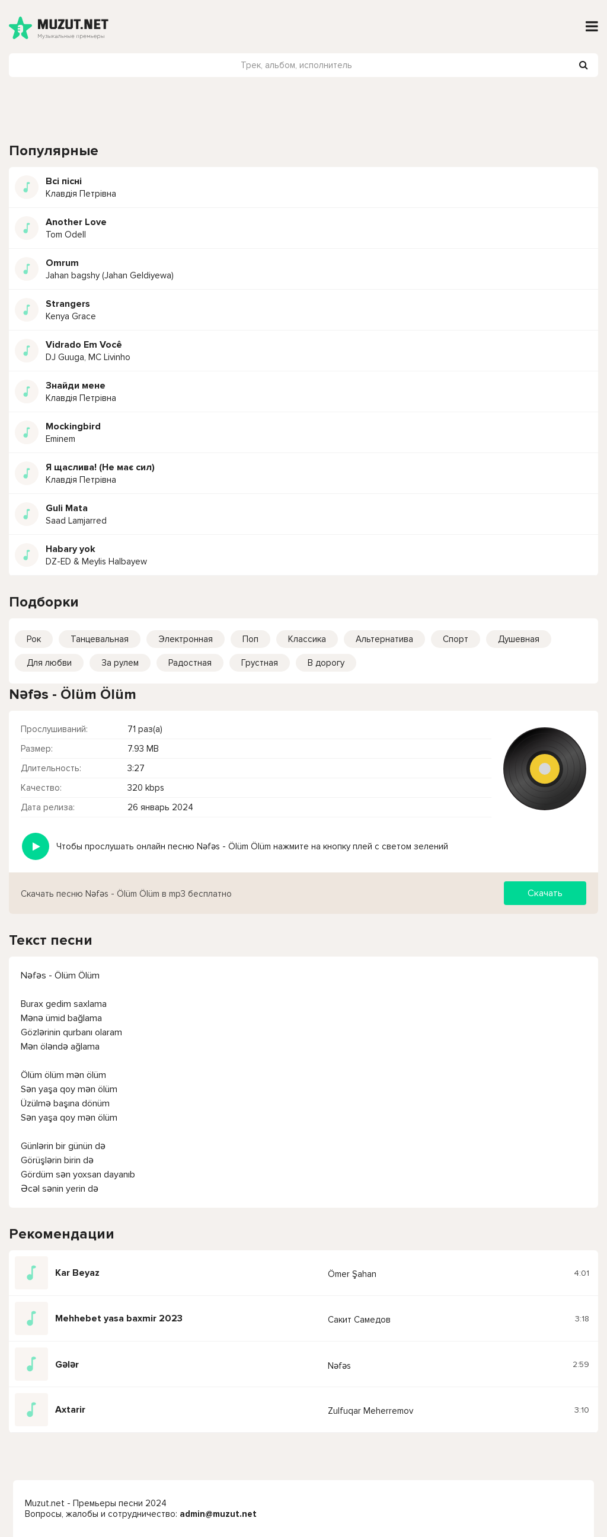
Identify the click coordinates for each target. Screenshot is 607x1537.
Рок (34, 639)
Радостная (190, 662)
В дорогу (326, 662)
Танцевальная (100, 639)
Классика (307, 639)
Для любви (49, 662)
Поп (250, 639)
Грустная (259, 662)
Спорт (455, 639)
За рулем (120, 662)
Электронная (185, 639)
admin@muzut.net (218, 1514)
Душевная (518, 639)
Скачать (545, 893)
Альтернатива (384, 639)
